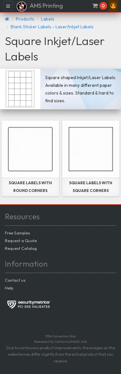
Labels (47, 19)
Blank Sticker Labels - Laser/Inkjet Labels (52, 27)
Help (9, 287)
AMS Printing (39, 6)
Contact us (15, 280)
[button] (113, 6)
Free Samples (17, 232)
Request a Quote (21, 240)
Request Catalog (21, 248)
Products (25, 19)
